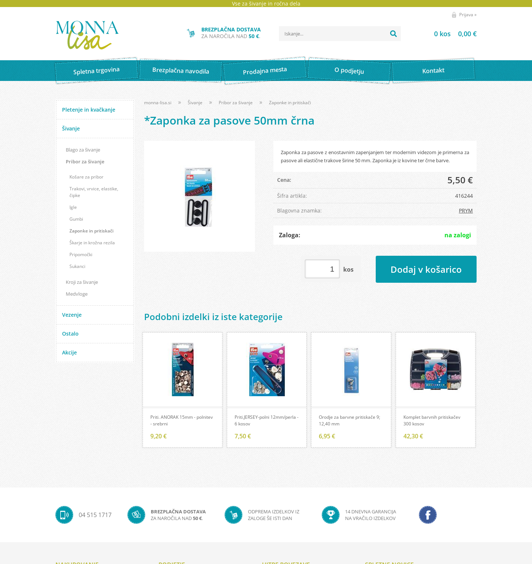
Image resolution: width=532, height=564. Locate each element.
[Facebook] (428, 515)
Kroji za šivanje (82, 282)
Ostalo (70, 333)
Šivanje (71, 128)
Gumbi (76, 219)
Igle (73, 207)
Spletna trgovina (96, 71)
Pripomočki (80, 254)
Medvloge (77, 294)
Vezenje (72, 314)
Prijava (468, 14)
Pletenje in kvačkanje (88, 109)
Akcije (69, 352)
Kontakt (433, 70)
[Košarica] (446, 33)
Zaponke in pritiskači (91, 231)
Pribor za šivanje (85, 161)
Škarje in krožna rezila (92, 242)
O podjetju (349, 70)
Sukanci (77, 266)
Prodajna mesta (264, 71)
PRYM (466, 210)
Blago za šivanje (83, 149)
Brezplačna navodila (180, 70)
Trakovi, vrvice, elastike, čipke (93, 192)
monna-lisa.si (157, 102)
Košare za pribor (86, 177)
